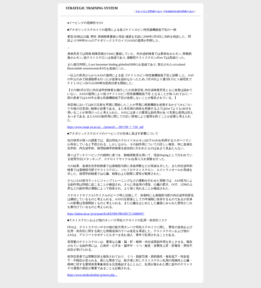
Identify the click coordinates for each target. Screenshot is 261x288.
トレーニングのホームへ (149, 11)
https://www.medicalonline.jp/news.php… (92, 274)
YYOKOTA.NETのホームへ (179, 11)
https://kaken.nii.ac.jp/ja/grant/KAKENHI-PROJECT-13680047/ (105, 213)
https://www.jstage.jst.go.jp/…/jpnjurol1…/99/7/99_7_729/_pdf (105, 127)
